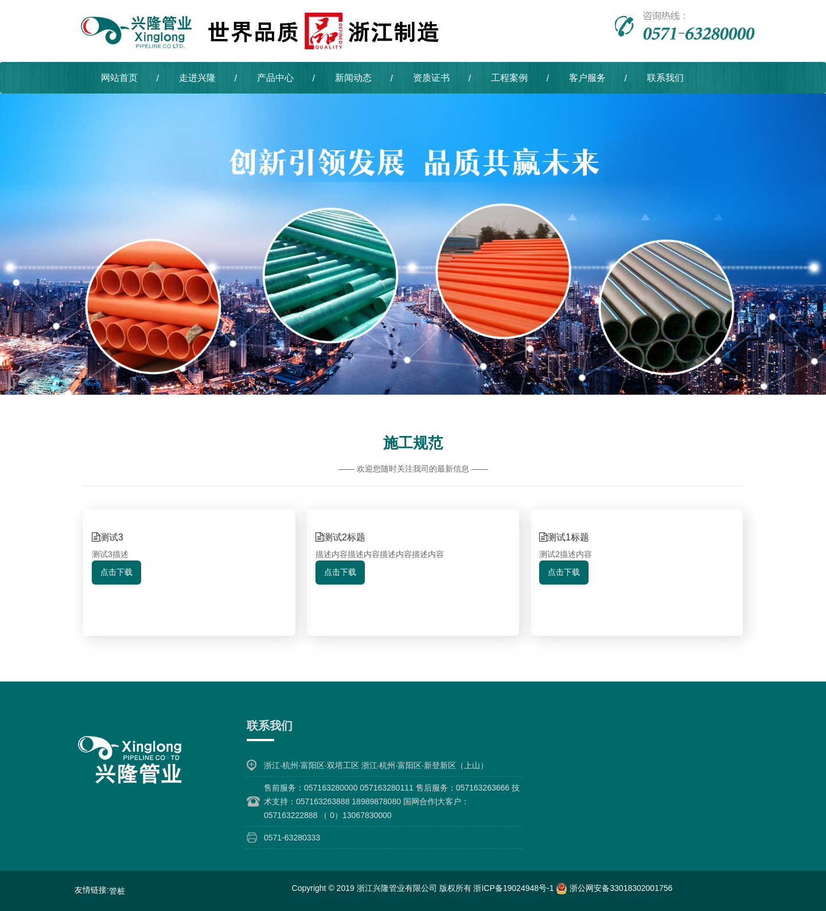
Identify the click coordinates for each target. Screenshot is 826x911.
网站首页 (119, 78)
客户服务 (587, 78)
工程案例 (509, 78)
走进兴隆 (197, 78)
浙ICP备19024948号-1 (514, 888)
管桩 (117, 891)
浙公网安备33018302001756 (614, 888)
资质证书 (431, 78)
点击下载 (116, 572)
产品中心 (275, 78)
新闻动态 (353, 78)
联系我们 (665, 78)
